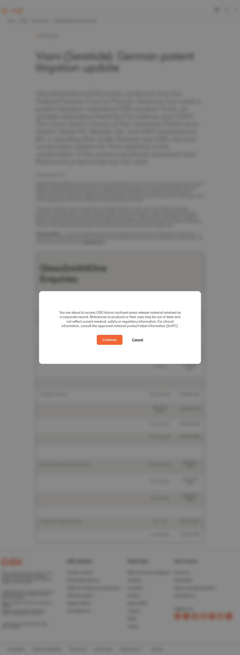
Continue (109, 340)
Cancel (137, 340)
